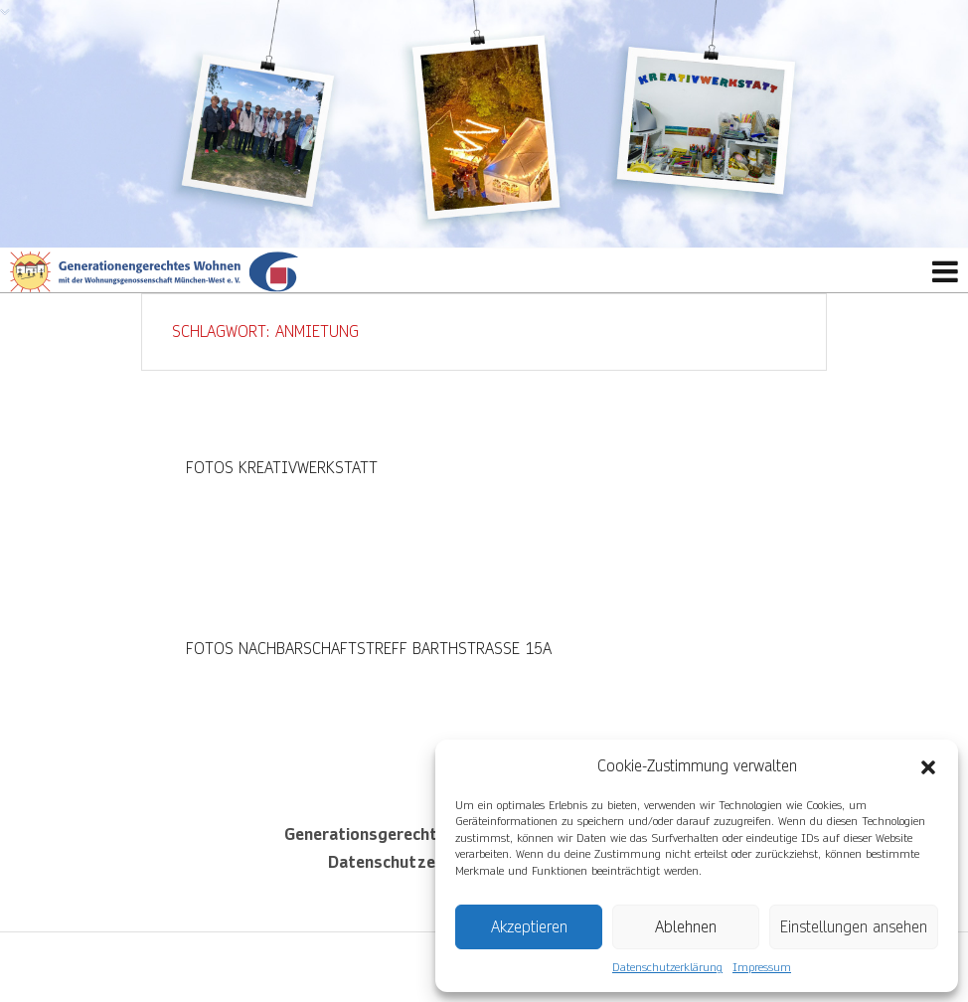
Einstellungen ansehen (853, 927)
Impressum (761, 967)
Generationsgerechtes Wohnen (401, 834)
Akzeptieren (529, 927)
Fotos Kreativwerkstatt (282, 467)
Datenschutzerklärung (667, 967)
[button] (928, 766)
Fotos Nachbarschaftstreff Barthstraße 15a (369, 648)
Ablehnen (686, 927)
